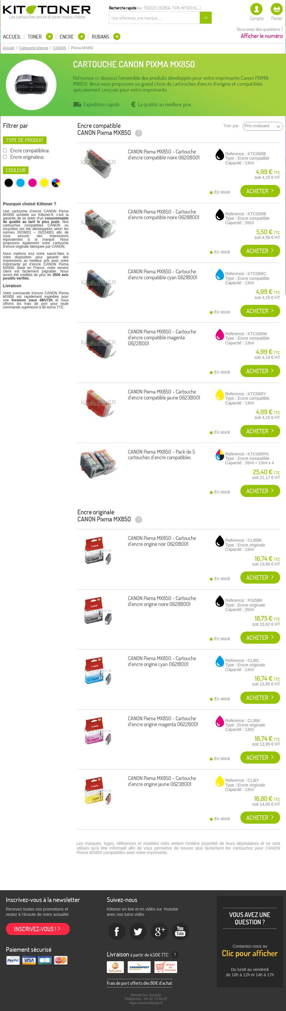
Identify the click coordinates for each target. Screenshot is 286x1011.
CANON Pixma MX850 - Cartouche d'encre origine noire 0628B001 (162, 601)
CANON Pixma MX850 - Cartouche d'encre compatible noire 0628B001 (163, 214)
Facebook (117, 932)
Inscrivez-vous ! (35, 929)
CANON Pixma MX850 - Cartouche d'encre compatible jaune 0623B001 (164, 394)
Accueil (12, 37)
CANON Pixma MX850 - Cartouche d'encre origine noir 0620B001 (162, 541)
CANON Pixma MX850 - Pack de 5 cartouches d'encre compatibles (161, 454)
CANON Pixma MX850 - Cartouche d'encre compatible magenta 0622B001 (162, 337)
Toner (35, 36)
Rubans (101, 36)
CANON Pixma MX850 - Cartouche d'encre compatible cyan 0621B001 (162, 274)
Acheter (257, 191)
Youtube (180, 932)
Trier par (231, 126)
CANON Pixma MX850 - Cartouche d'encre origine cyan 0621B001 (162, 661)
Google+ (159, 932)
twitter (138, 932)
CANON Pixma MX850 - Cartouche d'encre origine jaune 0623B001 (162, 781)
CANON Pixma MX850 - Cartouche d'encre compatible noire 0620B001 (163, 154)
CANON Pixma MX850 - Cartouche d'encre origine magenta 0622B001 (163, 721)
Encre (67, 36)
